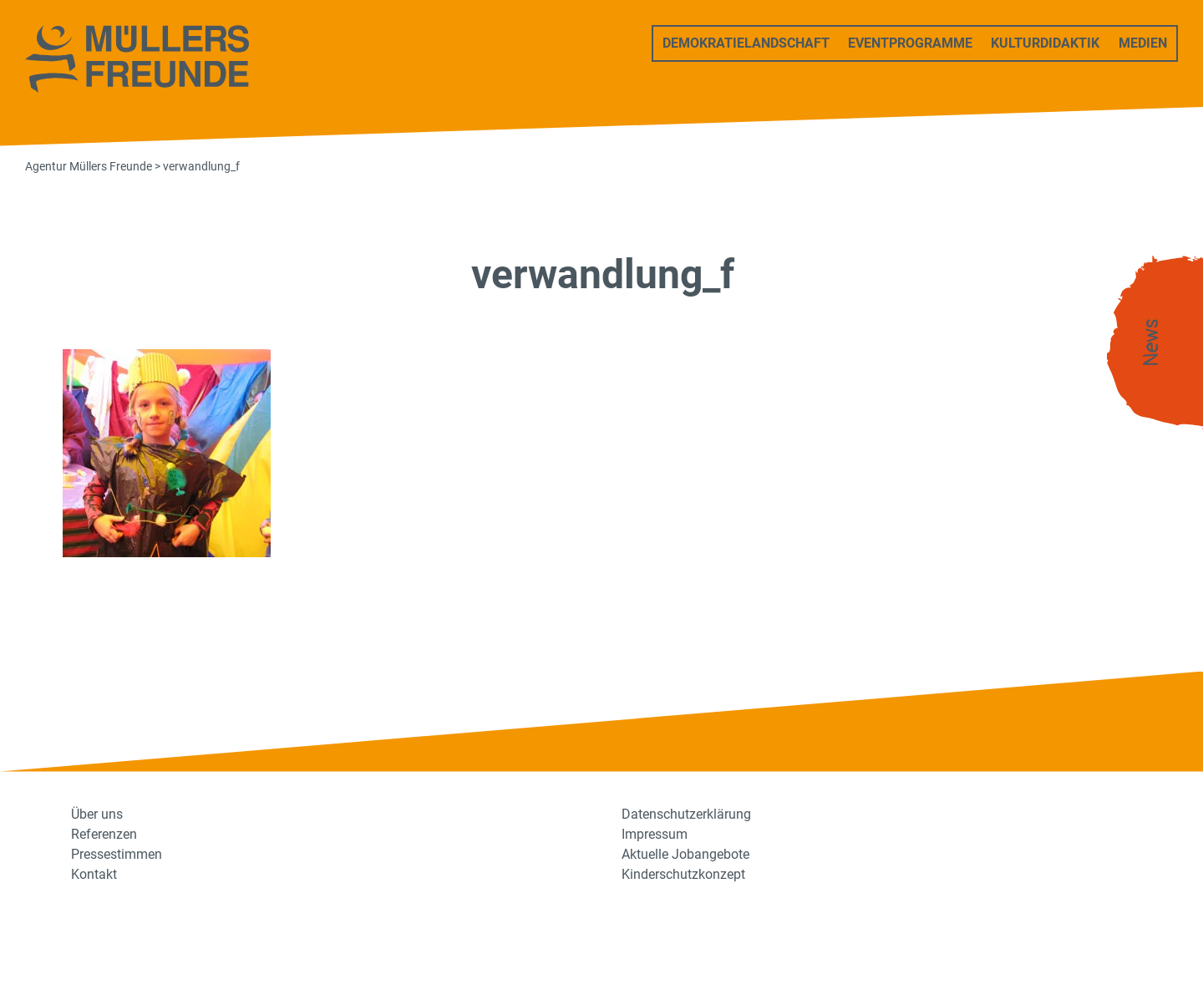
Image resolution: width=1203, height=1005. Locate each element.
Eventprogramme (910, 43)
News (1151, 343)
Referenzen (104, 834)
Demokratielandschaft (746, 43)
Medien (1143, 43)
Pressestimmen (116, 854)
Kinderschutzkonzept (683, 874)
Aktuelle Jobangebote (685, 854)
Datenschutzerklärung (686, 814)
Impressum (655, 834)
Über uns (97, 814)
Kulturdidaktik (1045, 43)
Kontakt (94, 874)
